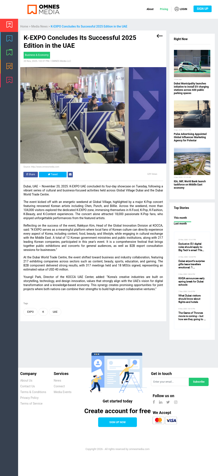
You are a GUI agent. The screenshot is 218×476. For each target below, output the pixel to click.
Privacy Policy (29, 397)
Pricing (164, 9)
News (57, 380)
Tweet (53, 174)
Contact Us (27, 386)
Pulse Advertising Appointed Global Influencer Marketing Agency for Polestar (190, 137)
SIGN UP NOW (117, 422)
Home (24, 26)
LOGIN (181, 9)
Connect (59, 386)
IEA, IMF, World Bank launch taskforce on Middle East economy (190, 184)
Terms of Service (31, 403)
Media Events (62, 392)
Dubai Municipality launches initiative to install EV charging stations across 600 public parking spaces (191, 88)
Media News (39, 26)
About (150, 9)
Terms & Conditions (33, 392)
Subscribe (199, 381)
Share (30, 174)
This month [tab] (180, 217)
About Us (26, 380)
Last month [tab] (180, 223)
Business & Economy (37, 55)
